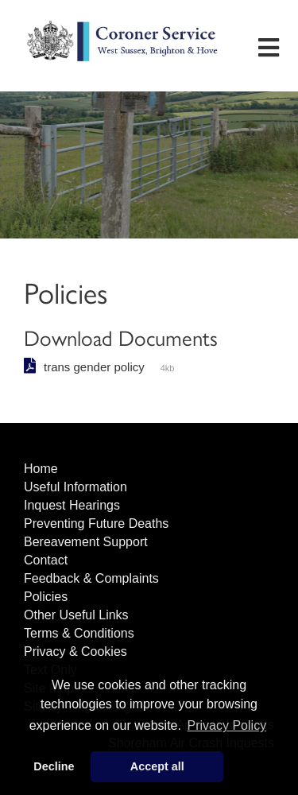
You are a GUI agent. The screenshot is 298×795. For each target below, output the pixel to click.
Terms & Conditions (79, 633)
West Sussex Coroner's (123, 60)
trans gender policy (94, 367)
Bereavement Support (86, 542)
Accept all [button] (157, 766)
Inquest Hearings (72, 505)
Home (41, 468)
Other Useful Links (76, 615)
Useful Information (75, 487)
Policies (46, 596)
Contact (46, 560)
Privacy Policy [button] (227, 725)
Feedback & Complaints (91, 578)
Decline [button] (53, 766)
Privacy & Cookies (75, 651)
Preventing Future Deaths (96, 523)
